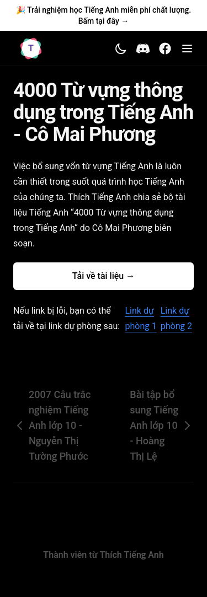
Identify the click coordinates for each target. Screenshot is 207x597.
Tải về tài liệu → (103, 276)
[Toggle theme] (121, 48)
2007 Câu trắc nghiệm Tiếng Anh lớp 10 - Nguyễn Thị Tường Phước (52, 425)
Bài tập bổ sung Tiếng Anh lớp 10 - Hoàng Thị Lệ (162, 425)
